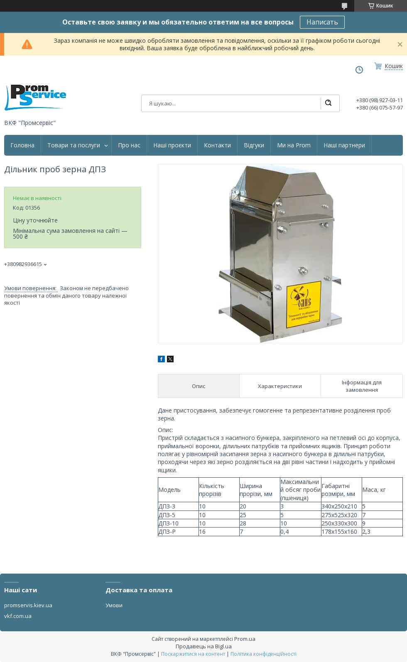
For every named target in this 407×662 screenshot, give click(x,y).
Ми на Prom (294, 145)
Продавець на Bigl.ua (204, 646)
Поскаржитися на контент (193, 653)
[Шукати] (328, 103)
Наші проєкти (172, 145)
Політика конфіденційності (263, 653)
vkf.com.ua (18, 616)
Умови (114, 605)
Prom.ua (244, 638)
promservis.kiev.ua (28, 605)
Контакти (217, 145)
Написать (322, 22)
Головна (22, 145)
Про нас (129, 145)
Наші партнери (344, 145)
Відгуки (254, 145)
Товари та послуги (73, 145)
